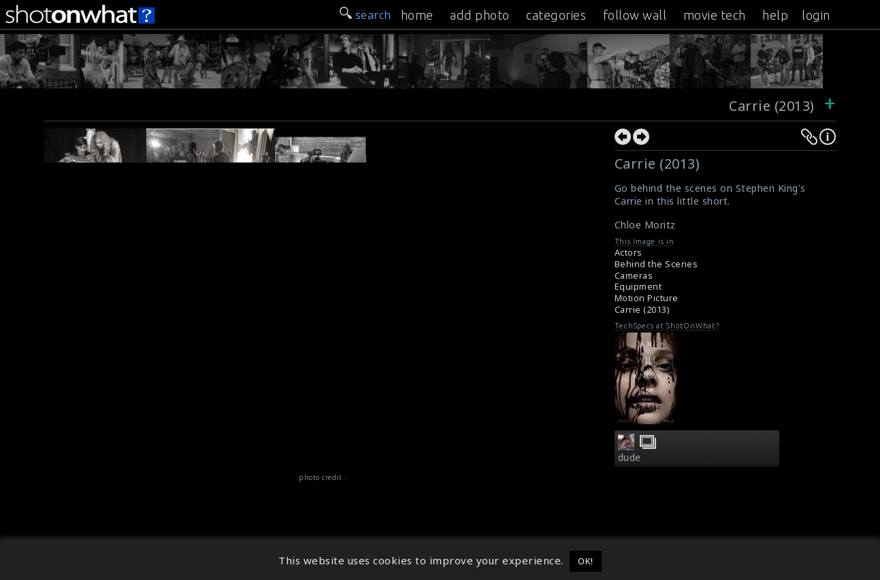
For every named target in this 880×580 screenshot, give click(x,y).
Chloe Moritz (645, 224)
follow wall (635, 15)
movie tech (714, 15)
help (775, 15)
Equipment (638, 286)
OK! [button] (585, 561)
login (816, 15)
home (417, 15)
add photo (480, 15)
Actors (628, 252)
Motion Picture (647, 298)
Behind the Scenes (656, 264)
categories (556, 15)
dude (629, 457)
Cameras (634, 276)
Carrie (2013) (772, 106)
